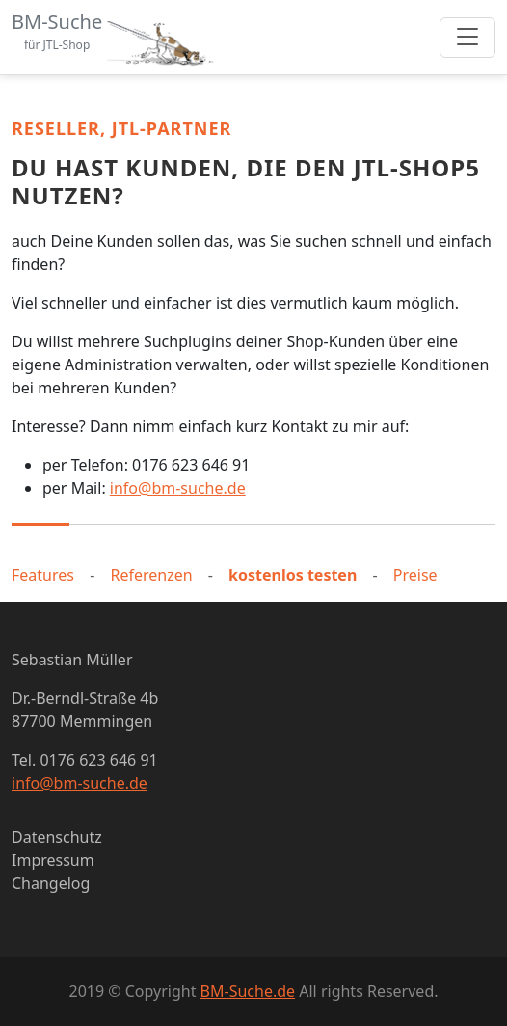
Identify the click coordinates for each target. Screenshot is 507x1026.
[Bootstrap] (117, 37)
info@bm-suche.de (178, 488)
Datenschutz (57, 837)
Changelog (51, 883)
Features (43, 574)
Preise (415, 574)
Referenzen (151, 574)
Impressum (53, 860)
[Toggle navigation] (467, 37)
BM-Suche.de (247, 991)
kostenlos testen (292, 574)
